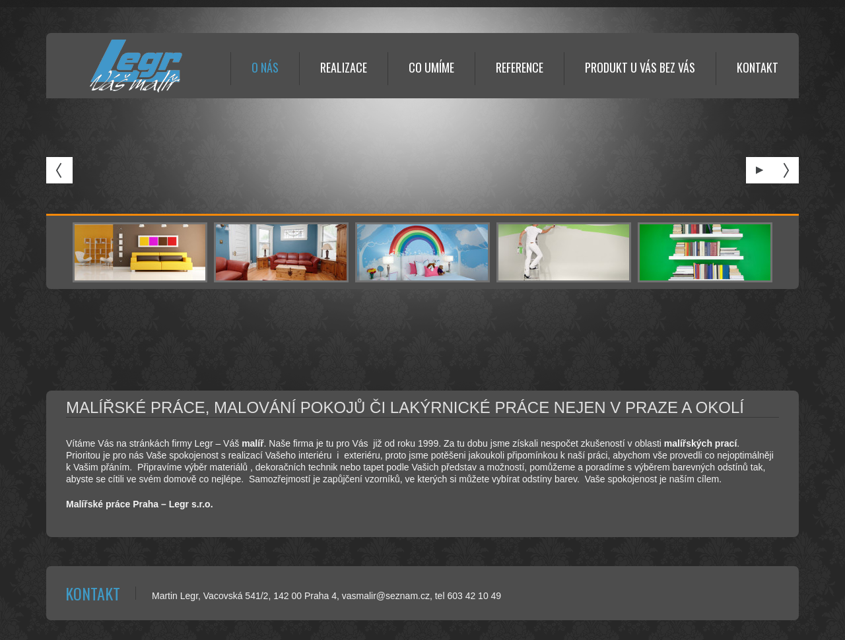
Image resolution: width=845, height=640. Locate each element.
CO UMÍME (431, 67)
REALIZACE (343, 67)
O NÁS (265, 67)
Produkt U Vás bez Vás (640, 67)
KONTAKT (757, 67)
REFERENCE (519, 67)
